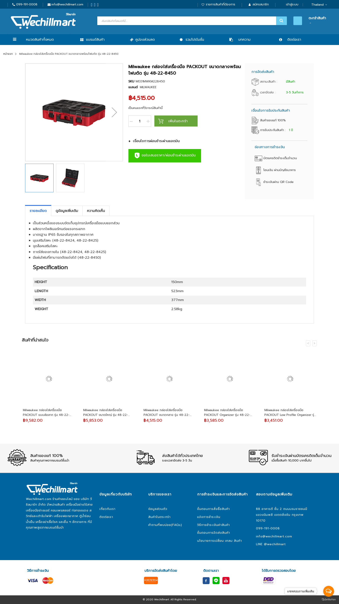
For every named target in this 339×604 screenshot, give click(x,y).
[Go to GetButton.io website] (329, 599)
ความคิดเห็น (96, 210)
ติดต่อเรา (106, 517)
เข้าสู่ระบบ (292, 4)
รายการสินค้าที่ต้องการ (220, 4)
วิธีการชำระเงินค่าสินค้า (213, 525)
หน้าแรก (8, 54)
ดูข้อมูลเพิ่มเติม (67, 210)
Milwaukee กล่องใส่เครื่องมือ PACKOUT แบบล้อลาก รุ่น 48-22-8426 (46, 412)
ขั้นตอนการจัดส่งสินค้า (213, 532)
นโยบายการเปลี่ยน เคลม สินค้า (219, 540)
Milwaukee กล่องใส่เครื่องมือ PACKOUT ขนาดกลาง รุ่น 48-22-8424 (167, 412)
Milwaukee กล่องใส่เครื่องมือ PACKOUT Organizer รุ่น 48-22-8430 (227, 412)
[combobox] (191, 20)
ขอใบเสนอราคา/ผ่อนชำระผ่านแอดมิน (165, 155)
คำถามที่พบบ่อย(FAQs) (165, 525)
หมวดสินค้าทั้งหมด (40, 39)
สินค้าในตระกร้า (159, 517)
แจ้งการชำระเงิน (208, 517)
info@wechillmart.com (67, 4)
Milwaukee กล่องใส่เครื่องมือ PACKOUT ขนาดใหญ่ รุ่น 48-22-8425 (105, 412)
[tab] (38, 211)
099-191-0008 (26, 4)
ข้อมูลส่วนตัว (157, 509)
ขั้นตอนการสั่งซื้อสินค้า (213, 509)
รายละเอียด (38, 210)
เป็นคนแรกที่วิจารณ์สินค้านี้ (145, 108)
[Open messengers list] (328, 591)
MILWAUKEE (148, 87)
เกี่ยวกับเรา (107, 509)
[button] (114, 112)
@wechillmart (275, 544)
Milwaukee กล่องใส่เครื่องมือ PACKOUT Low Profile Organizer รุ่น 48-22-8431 (290, 412)
